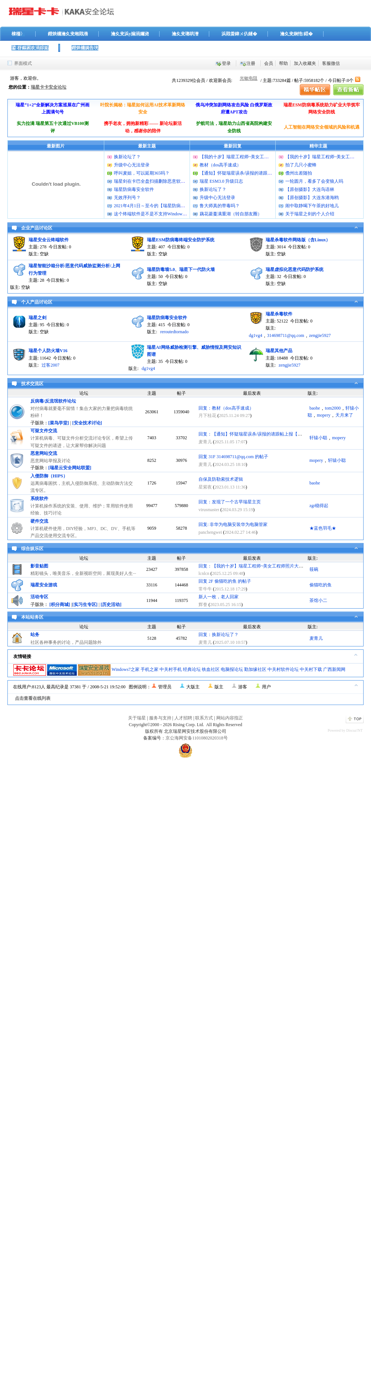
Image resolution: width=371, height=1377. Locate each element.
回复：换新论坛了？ (218, 634)
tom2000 (333, 408)
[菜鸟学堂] (58, 423)
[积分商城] (59, 604)
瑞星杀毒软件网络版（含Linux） (298, 239)
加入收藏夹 (305, 63)
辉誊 (202, 604)
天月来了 (344, 415)
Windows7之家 (126, 669)
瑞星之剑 (37, 317)
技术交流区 (32, 383)
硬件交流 (39, 521)
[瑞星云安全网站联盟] (69, 467)
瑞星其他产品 (279, 350)
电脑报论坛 (232, 669)
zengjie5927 (320, 335)
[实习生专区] (85, 604)
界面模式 (23, 63)
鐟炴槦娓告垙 (85, 47)
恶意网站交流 (43, 453)
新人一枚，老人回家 (218, 596)
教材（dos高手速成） (221, 165)
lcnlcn (203, 573)
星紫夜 (205, 487)
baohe (314, 408)
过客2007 (50, 365)
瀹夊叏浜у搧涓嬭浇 (130, 33)
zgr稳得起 (318, 505)
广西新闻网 (334, 669)
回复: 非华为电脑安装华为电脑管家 (232, 524)
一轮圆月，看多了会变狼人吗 (314, 181)
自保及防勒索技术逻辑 (220, 479)
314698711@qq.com (285, 335)
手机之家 (149, 669)
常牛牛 (205, 589)
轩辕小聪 (318, 437)
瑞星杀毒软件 (279, 314)
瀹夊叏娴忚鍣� (296, 33)
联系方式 (204, 718)
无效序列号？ (127, 197)
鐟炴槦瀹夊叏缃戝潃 (68, 33)
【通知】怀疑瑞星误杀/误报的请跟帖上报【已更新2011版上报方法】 (267, 173)
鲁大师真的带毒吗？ (220, 205)
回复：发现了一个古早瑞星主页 (229, 501)
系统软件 (39, 498)
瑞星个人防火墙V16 (48, 350)
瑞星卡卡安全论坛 (48, 87)
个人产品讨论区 (36, 302)
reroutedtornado (174, 331)
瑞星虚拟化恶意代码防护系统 (295, 269)
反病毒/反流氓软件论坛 (53, 401)
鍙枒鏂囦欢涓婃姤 (30, 47)
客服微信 (331, 63)
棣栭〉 (18, 33)
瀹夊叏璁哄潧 (185, 33)
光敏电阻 (248, 78)
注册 (250, 63)
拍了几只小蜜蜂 (300, 165)
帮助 (283, 63)
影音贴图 (39, 566)
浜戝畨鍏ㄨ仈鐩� (239, 33)
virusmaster (208, 509)
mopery (324, 415)
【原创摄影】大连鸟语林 (309, 189)
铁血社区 (211, 669)
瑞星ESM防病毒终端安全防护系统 (180, 239)
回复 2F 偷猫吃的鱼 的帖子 (224, 581)
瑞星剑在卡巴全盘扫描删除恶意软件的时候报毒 (160, 181)
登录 (226, 63)
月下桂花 (207, 415)
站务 (34, 634)
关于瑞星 (137, 718)
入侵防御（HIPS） (49, 476)
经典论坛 (192, 669)
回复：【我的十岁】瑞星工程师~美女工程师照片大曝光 (253, 566)
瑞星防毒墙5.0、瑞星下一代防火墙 (181, 269)
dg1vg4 (255, 335)
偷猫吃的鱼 (320, 584)
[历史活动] (111, 604)
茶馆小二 (318, 600)
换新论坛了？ (127, 156)
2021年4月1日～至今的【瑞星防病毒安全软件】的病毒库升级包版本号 (183, 205)
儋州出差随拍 (298, 173)
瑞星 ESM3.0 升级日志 (221, 181)
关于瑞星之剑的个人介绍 (309, 213)
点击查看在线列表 (32, 698)
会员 (268, 63)
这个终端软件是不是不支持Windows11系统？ (158, 213)
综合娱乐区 (32, 548)
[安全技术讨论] (87, 423)
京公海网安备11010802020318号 (196, 738)
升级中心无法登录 (132, 165)
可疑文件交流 (43, 430)
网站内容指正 (229, 718)
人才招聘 (183, 718)
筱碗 (313, 569)
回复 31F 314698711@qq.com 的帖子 (233, 456)
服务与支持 (160, 718)
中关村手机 (171, 669)
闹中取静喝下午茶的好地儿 (312, 205)
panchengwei (210, 532)
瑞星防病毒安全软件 (134, 189)
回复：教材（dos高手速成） (226, 408)
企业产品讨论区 (36, 228)
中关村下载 (311, 669)
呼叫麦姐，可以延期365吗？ (142, 173)
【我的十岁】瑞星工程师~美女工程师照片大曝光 (248, 156)
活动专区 (39, 596)
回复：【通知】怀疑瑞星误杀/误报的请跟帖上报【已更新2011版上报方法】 (272, 434)
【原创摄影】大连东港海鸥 (312, 197)
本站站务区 (32, 617)
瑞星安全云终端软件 (49, 239)
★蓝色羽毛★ (322, 528)
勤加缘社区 (255, 669)
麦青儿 (205, 441)
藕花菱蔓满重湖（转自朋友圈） (231, 213)
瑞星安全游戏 (43, 584)
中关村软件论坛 (283, 669)
